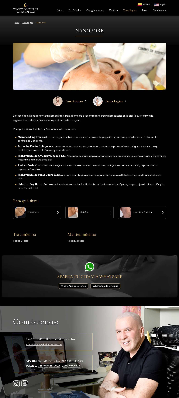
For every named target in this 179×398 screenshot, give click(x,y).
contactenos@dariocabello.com (44, 344)
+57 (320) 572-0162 (49, 366)
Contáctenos (159, 10)
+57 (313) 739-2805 (49, 360)
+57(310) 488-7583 (72, 360)
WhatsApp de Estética (74, 285)
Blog (144, 10)
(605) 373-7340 (71, 366)
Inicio (60, 10)
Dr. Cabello (75, 10)
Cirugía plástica (95, 10)
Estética (113, 10)
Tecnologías (129, 10)
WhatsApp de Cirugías (106, 285)
